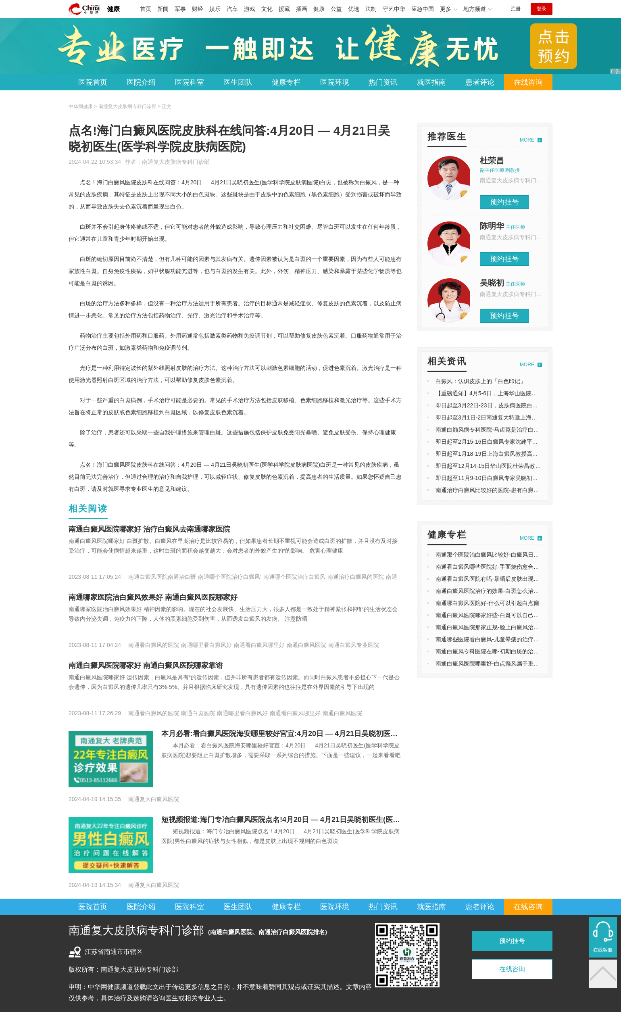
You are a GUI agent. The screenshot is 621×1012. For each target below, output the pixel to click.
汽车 (232, 9)
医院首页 (92, 82)
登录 (541, 9)
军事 (180, 9)
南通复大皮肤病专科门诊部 (176, 162)
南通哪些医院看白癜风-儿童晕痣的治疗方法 (490, 639)
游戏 (249, 9)
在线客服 (603, 950)
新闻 (163, 9)
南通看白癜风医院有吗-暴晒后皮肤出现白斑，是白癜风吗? (508, 579)
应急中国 (422, 9)
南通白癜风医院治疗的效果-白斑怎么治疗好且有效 (499, 591)
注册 (516, 9)
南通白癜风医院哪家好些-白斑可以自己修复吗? (494, 615)
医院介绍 (141, 82)
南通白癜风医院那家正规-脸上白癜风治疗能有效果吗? (503, 627)
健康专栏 (286, 82)
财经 (197, 9)
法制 (371, 9)
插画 (301, 9)
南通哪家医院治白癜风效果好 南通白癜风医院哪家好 (153, 597)
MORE (527, 140)
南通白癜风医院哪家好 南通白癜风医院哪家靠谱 (146, 665)
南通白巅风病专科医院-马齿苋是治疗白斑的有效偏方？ (504, 429)
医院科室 (189, 82)
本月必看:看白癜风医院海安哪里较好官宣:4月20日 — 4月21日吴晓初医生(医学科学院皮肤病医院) (318, 734)
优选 (353, 9)
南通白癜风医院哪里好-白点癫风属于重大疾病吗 (496, 663)
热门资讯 (383, 82)
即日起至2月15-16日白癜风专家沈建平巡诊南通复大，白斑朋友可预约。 (526, 441)
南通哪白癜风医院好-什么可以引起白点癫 (487, 603)
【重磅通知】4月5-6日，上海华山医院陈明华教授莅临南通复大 (515, 393)
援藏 (284, 9)
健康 (113, 9)
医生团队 (237, 82)
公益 (336, 9)
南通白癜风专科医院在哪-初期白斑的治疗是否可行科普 (504, 651)
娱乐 (215, 9)
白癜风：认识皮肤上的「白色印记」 (481, 381)
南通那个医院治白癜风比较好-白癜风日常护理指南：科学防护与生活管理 (527, 554)
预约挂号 (504, 202)
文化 (267, 9)
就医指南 (431, 82)
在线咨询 (528, 82)
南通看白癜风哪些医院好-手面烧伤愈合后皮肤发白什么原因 (510, 566)
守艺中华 (394, 9)
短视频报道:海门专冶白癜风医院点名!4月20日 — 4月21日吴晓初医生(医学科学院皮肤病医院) (311, 820)
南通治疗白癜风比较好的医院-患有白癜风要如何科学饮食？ (510, 490)
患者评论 (479, 82)
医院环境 (334, 82)
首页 (145, 9)
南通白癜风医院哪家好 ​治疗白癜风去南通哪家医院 (149, 529)
